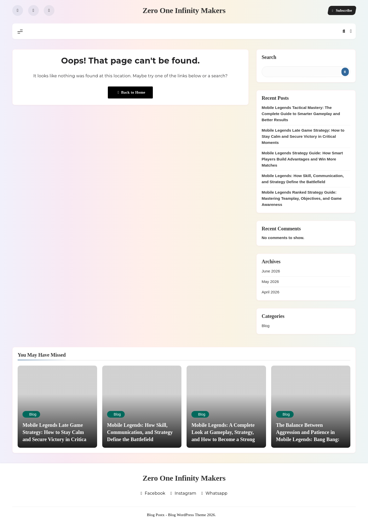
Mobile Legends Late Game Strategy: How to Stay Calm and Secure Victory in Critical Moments (303, 136)
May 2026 (270, 281)
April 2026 (270, 292)
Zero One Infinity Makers (184, 10)
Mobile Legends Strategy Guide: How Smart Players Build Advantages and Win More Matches (302, 159)
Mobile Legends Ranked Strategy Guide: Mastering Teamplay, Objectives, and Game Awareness (302, 198)
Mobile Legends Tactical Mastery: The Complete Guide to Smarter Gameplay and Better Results (301, 113)
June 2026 (271, 271)
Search (269, 57)
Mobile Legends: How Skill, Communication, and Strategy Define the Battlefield (140, 432)
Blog (266, 325)
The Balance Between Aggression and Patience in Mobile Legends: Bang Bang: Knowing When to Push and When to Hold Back (307, 439)
